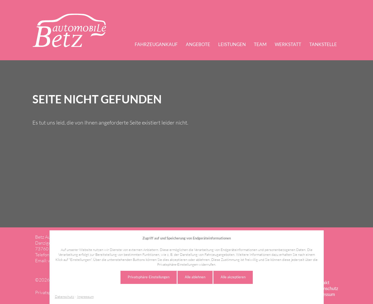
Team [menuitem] (260, 44)
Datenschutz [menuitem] (325, 288)
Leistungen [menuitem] (232, 44)
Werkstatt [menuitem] (288, 44)
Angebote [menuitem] (198, 44)
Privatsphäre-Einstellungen (148, 277)
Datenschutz (64, 297)
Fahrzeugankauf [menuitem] (156, 44)
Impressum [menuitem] (324, 294)
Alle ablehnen (195, 277)
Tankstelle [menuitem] (323, 44)
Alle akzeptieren (233, 277)
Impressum (85, 297)
